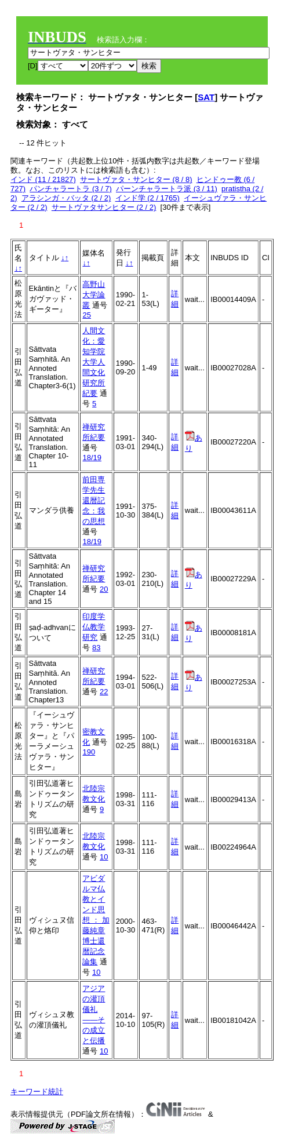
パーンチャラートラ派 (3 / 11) (166, 188)
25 (86, 315)
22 (104, 691)
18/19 (91, 457)
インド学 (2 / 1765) (147, 198)
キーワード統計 (36, 1091)
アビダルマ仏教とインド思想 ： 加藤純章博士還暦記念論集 (95, 920)
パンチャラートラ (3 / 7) (71, 188)
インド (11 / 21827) (43, 179)
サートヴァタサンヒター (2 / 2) (104, 207)
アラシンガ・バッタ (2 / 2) (66, 198)
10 (104, 856)
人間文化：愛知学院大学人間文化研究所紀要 (93, 362)
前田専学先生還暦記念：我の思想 (93, 500)
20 (104, 589)
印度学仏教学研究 (93, 627)
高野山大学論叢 (93, 294)
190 (88, 752)
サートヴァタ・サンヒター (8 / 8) (136, 179)
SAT (206, 97)
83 (96, 647)
